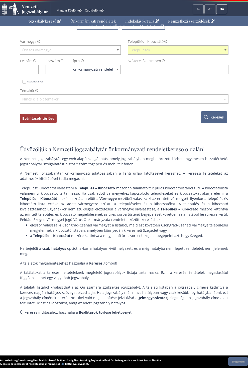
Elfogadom (238, 361)
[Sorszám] (51, 69)
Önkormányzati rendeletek (93, 21)
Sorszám (53, 60)
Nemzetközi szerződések (191, 21)
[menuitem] (44, 21)
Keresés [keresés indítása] (217, 117)
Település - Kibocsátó (146, 41)
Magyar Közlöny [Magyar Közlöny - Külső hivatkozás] (69, 10)
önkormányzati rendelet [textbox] (93, 69)
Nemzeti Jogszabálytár (35, 9)
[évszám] (26, 69)
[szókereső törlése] (224, 69)
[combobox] (70, 50)
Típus (75, 60)
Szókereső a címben (144, 60)
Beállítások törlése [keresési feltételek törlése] (38, 118)
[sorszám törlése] (60, 69)
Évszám (26, 60)
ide (62, 363)
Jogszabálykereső (44, 21)
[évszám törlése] (35, 69)
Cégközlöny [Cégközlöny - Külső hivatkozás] (94, 10)
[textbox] (70, 50)
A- (198, 9)
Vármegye (28, 41)
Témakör (27, 90)
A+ (210, 9)
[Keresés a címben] (175, 69)
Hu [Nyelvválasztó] (222, 9)
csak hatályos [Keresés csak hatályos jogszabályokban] (35, 81)
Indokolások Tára (142, 21)
